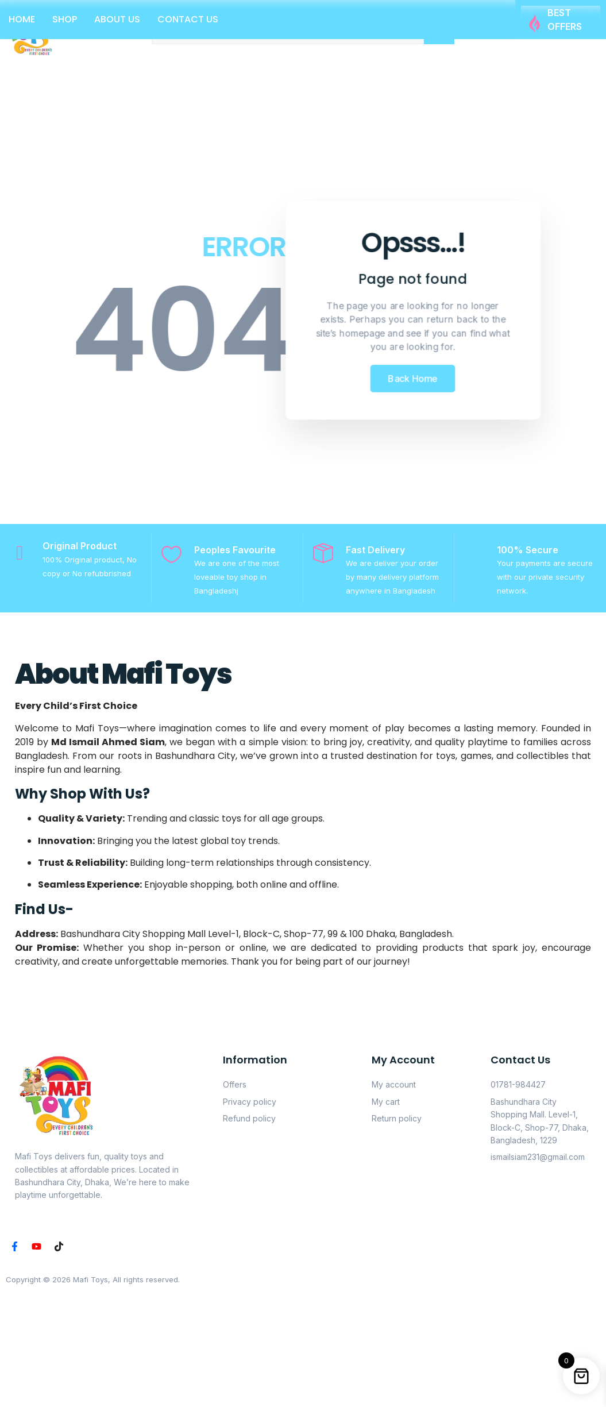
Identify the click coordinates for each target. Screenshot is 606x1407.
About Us (117, 19)
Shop (64, 19)
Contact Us (187, 19)
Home (22, 19)
